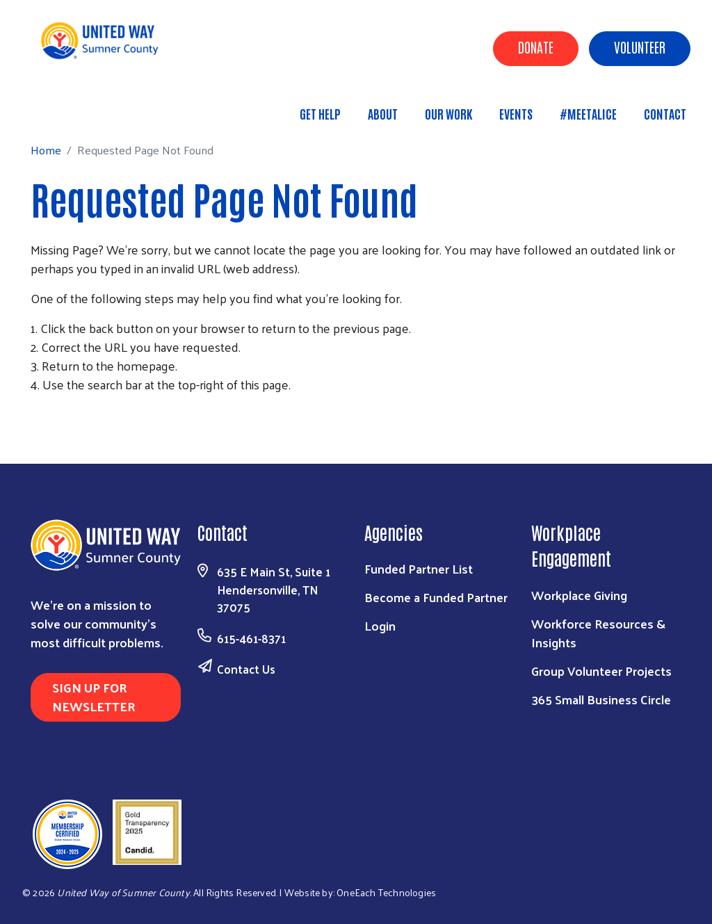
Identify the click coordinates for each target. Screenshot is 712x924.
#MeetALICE (588, 113)
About (383, 113)
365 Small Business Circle (601, 699)
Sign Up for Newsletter (94, 697)
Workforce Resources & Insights (598, 633)
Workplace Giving (579, 595)
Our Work (448, 113)
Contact (665, 113)
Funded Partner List (418, 568)
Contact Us (246, 668)
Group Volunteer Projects (601, 670)
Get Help (320, 113)
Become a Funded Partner (436, 597)
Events (516, 113)
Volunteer (639, 47)
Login (380, 625)
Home (81, 107)
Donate (535, 47)
